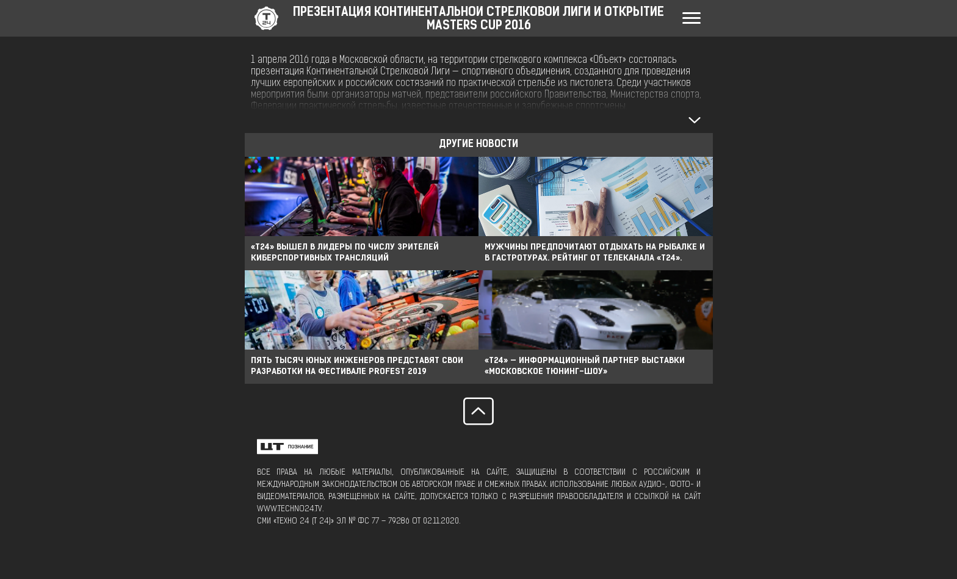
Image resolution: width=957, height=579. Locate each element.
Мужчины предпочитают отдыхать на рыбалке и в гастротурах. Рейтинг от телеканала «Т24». (595, 253)
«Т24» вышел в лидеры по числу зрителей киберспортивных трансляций (345, 253)
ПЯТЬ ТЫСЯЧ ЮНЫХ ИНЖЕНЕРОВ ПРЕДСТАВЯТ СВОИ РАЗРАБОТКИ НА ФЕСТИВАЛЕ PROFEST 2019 (357, 366)
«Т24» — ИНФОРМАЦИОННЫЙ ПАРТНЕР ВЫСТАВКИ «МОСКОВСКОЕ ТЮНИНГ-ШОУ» (585, 366)
